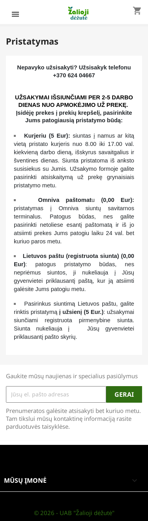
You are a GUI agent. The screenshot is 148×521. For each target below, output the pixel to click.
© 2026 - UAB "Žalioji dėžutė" (74, 513)
